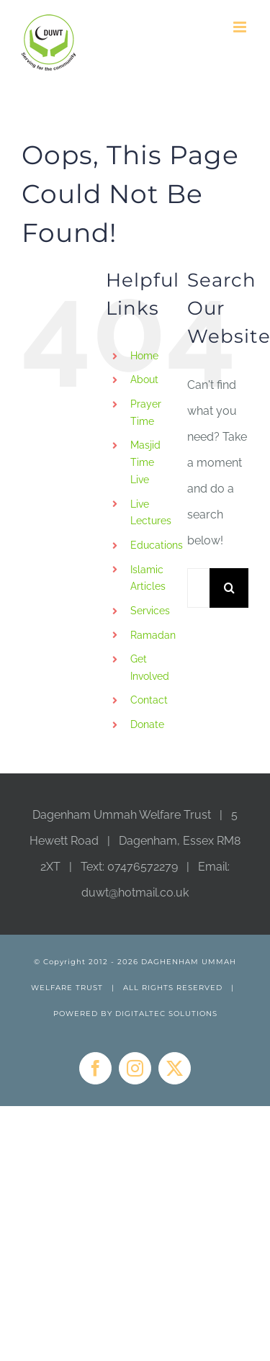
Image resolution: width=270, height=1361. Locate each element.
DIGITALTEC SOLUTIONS (166, 1013)
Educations (156, 545)
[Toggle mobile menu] (240, 27)
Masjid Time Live (145, 462)
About (144, 379)
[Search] (229, 588)
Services (150, 610)
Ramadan (153, 635)
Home (144, 355)
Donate (147, 724)
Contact (149, 700)
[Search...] (198, 588)
